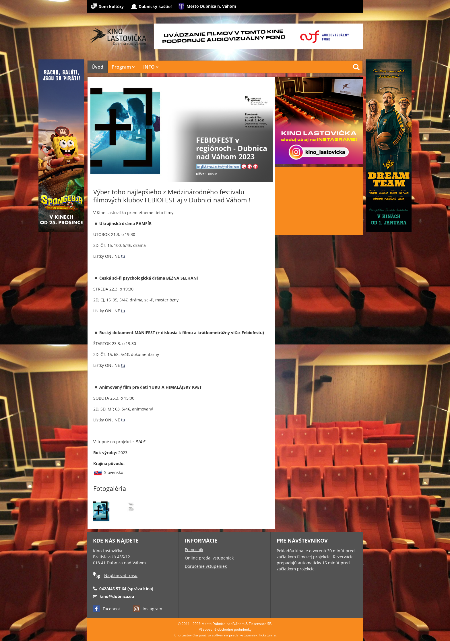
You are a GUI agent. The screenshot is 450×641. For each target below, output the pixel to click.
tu (123, 256)
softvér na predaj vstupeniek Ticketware (244, 635)
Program (123, 67)
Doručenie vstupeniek (206, 566)
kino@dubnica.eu (117, 596)
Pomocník (194, 549)
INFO (151, 67)
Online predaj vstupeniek (209, 558)
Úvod (97, 67)
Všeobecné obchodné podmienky (225, 629)
